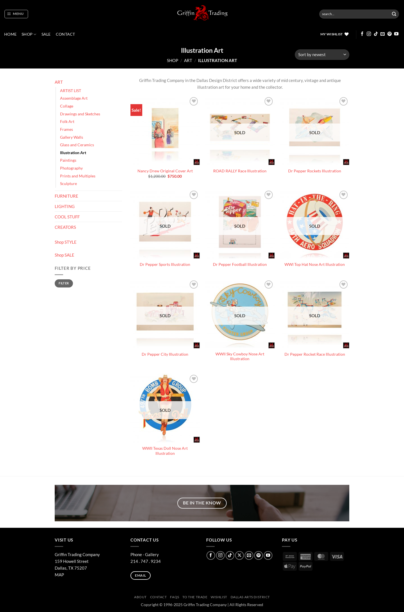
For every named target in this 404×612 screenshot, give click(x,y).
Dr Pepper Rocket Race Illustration (314, 354)
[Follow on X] (239, 555)
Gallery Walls (71, 137)
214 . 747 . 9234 (145, 561)
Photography (71, 168)
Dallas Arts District (250, 597)
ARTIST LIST (70, 90)
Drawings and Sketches (80, 114)
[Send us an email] (382, 34)
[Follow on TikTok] (376, 34)
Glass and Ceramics (77, 145)
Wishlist (219, 597)
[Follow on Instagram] (369, 34)
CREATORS (65, 227)
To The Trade (194, 597)
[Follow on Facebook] (362, 34)
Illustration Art (73, 152)
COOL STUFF (67, 216)
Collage (66, 106)
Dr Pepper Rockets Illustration (314, 171)
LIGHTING (65, 206)
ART (188, 60)
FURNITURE (66, 195)
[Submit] (394, 14)
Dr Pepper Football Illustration (240, 264)
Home (10, 34)
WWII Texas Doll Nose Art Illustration (165, 451)
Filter (64, 283)
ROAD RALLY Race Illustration (240, 171)
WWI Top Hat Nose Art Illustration (314, 264)
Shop (29, 34)
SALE (46, 34)
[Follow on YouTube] (396, 34)
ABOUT (140, 597)
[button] (16, 14)
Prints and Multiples (77, 176)
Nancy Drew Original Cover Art (165, 171)
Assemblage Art (74, 98)
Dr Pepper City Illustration (165, 354)
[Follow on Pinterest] (389, 34)
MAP (59, 574)
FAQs (174, 597)
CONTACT (65, 34)
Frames (66, 129)
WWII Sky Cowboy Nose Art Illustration (239, 356)
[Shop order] (322, 54)
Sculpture (68, 183)
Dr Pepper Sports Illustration (165, 264)
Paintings (68, 160)
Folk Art (67, 121)
